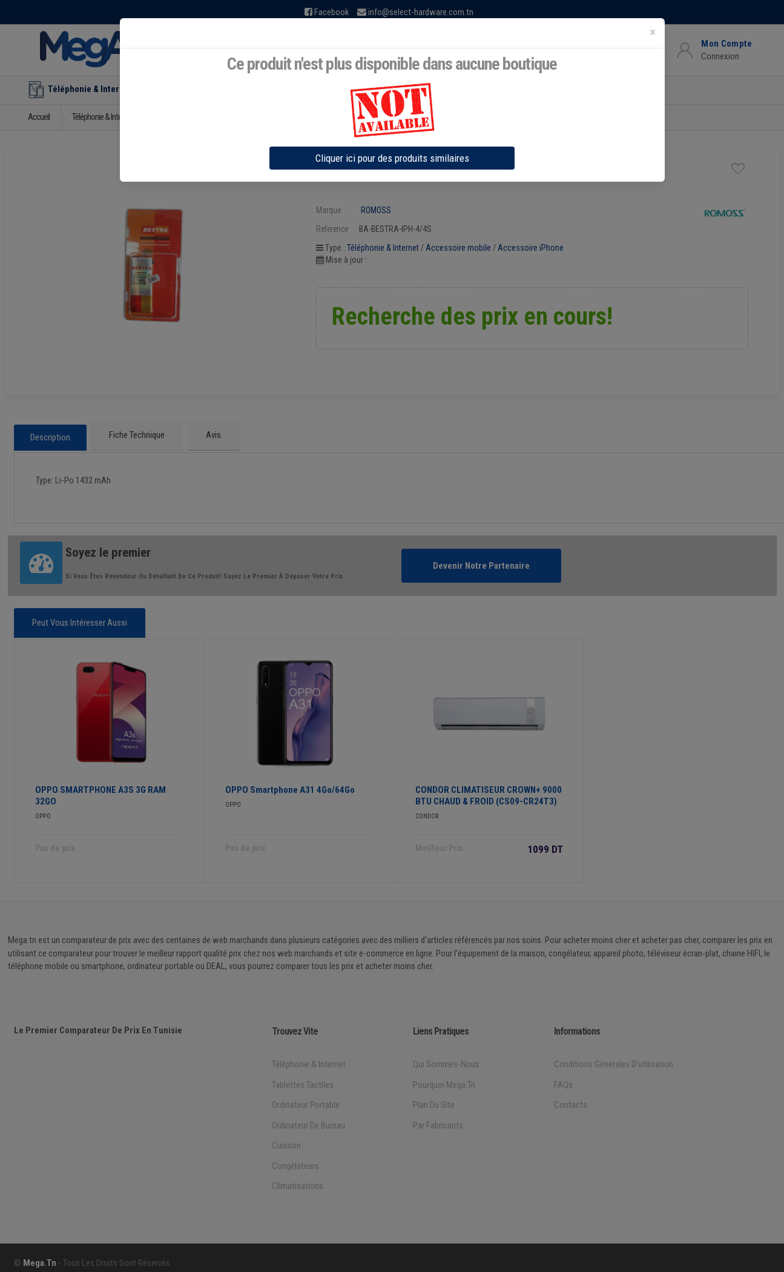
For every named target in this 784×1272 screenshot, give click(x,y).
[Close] (653, 32)
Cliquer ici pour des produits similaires (392, 158)
